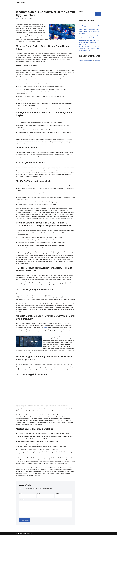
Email (38, 532)
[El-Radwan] (20, 2)
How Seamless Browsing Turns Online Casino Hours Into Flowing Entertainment (89, 40)
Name (20, 532)
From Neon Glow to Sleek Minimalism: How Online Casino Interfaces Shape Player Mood (89, 47)
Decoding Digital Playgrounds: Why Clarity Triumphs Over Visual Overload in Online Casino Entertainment (90, 54)
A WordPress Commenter (86, 66)
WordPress (29, 574)
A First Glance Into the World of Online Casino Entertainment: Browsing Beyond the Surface (90, 34)
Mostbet (47, 353)
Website (57, 532)
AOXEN (19, 18)
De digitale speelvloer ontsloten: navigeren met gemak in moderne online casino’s (90, 27)
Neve (17, 574)
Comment (22, 539)
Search (81, 11)
